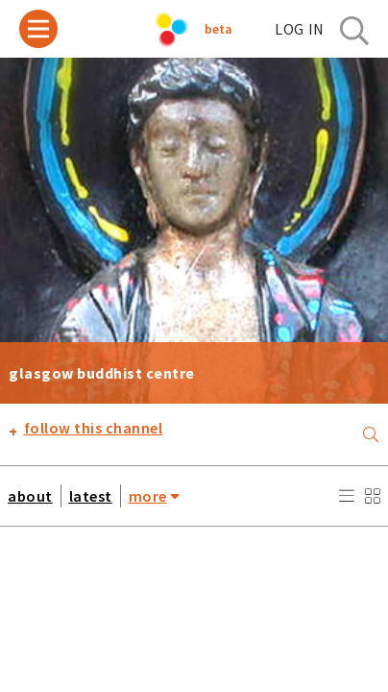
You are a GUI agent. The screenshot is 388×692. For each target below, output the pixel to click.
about (30, 496)
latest (90, 496)
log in (300, 28)
